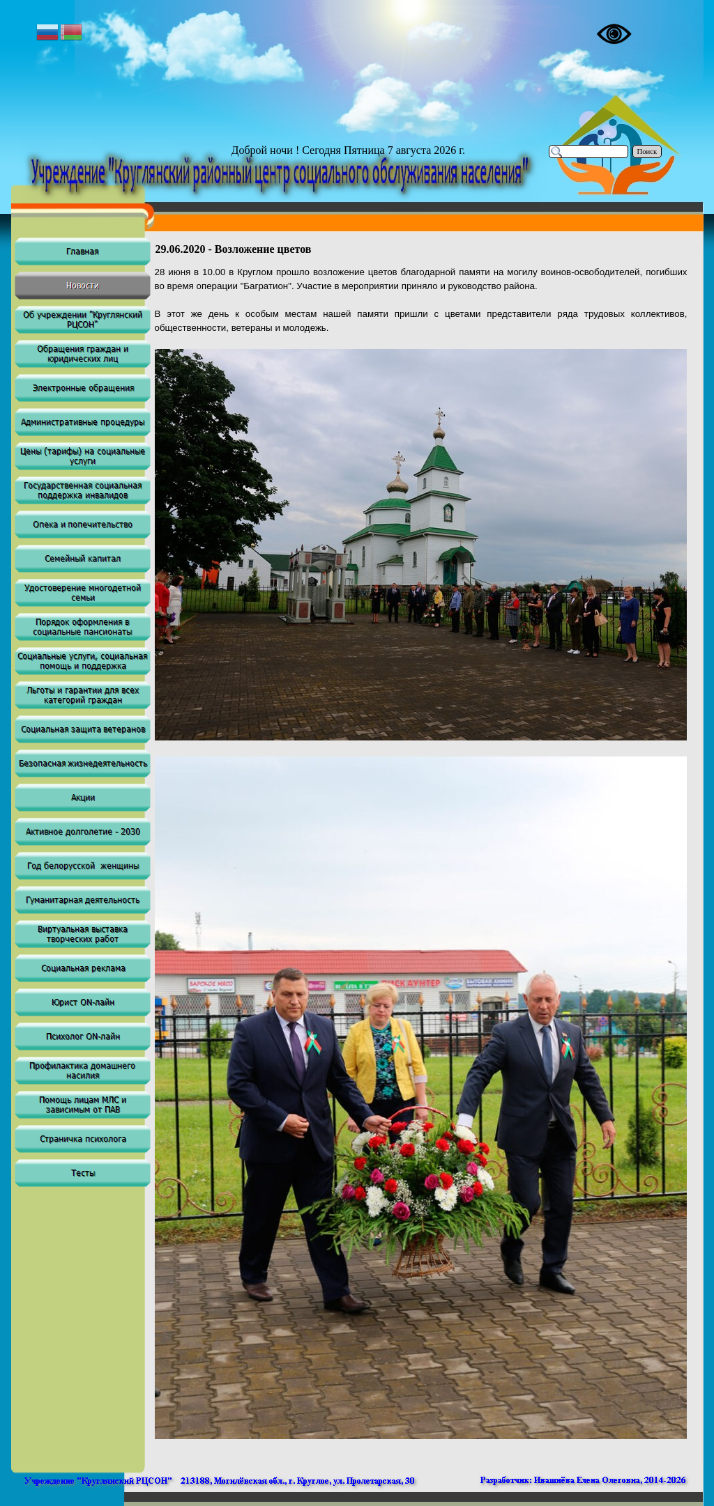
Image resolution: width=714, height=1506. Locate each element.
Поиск (647, 151)
